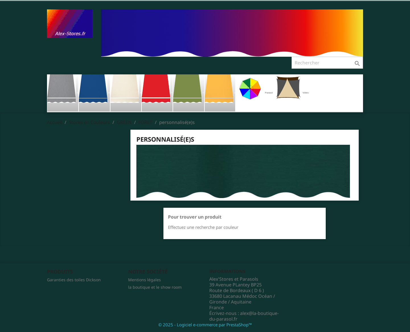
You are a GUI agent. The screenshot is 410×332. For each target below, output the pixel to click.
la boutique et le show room (155, 287)
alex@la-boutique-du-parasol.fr (244, 316)
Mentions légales (144, 279)
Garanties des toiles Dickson (74, 279)
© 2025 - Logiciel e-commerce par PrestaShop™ (205, 324)
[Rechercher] (327, 63)
